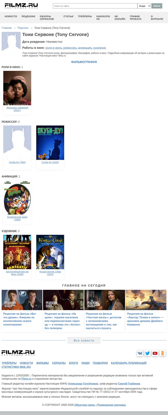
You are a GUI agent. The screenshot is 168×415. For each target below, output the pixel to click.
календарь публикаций (129, 363)
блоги (73, 363)
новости (11, 16)
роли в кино (54, 47)
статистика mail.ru (16, 367)
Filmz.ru (26, 378)
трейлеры (85, 16)
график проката (136, 17)
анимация (85, 47)
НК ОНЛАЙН (120, 17)
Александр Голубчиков (83, 383)
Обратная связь (84, 405)
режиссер (69, 47)
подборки (100, 363)
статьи (68, 16)
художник (99, 47)
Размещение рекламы (111, 405)
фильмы (42, 363)
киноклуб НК (103, 17)
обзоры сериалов (47, 17)
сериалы (59, 363)
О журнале (157, 17)
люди (85, 363)
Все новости (84, 340)
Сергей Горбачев (129, 383)
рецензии (28, 16)
